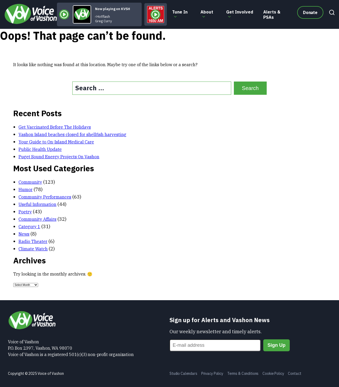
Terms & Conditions (242, 373)
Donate (310, 12)
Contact (294, 373)
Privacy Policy (212, 373)
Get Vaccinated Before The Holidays (55, 127)
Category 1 (29, 226)
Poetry (25, 211)
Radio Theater (33, 241)
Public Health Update (40, 149)
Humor (26, 189)
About (206, 12)
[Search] (330, 14)
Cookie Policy (273, 373)
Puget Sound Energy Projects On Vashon (59, 156)
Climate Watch (33, 248)
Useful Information (37, 204)
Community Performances (45, 197)
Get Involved (239, 12)
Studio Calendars (183, 373)
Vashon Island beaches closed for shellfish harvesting (72, 134)
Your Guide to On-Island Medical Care (56, 142)
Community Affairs (37, 219)
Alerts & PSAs (271, 14)
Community (30, 182)
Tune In (180, 12)
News (24, 234)
